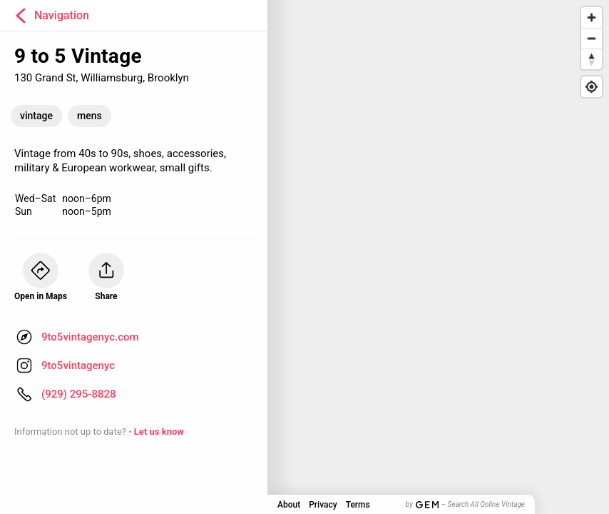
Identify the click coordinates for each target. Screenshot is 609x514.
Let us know (159, 431)
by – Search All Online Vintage (465, 504)
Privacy (323, 505)
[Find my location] (591, 86)
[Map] (304, 257)
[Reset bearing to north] (591, 59)
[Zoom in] (591, 17)
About (288, 505)
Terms (358, 505)
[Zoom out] (591, 38)
